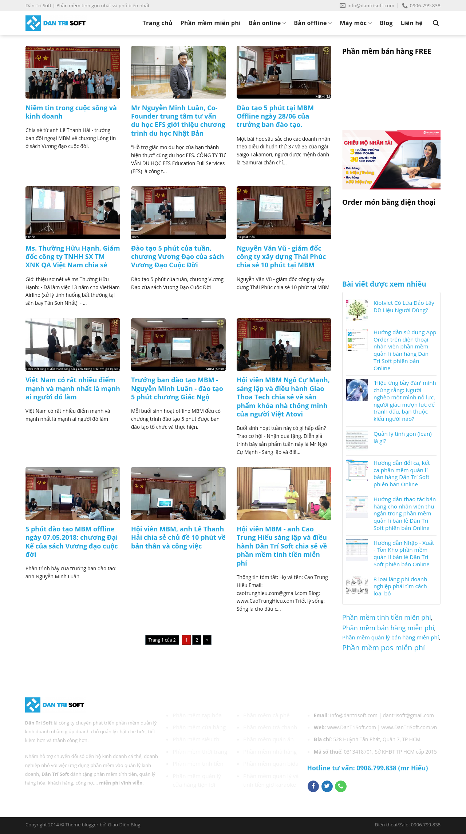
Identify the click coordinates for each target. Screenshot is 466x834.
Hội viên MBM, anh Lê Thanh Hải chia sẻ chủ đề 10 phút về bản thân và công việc (178, 537)
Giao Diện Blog (124, 824)
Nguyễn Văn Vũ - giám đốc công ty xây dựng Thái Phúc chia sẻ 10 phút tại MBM (281, 257)
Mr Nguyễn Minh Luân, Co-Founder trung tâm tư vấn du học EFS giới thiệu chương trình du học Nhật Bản (178, 120)
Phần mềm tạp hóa (197, 715)
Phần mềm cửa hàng (199, 727)
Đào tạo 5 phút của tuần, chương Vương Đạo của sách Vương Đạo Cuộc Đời (177, 257)
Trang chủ (158, 23)
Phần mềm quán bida (271, 763)
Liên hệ (412, 23)
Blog (386, 23)
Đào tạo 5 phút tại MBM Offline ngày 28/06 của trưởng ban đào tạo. (275, 116)
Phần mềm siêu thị (197, 739)
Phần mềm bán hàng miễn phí (388, 627)
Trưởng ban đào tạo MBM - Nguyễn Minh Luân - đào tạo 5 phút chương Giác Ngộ (177, 388)
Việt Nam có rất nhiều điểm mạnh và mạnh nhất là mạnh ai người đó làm (72, 388)
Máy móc (356, 23)
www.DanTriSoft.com (351, 727)
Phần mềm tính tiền (198, 763)
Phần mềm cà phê (266, 715)
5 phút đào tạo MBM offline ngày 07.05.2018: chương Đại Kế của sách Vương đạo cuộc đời (71, 542)
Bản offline (313, 23)
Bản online (267, 23)
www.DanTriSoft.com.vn (409, 727)
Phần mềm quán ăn (268, 739)
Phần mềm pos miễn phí (383, 648)
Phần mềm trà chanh (270, 727)
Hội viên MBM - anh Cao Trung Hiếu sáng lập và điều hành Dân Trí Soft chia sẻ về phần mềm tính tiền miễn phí (282, 546)
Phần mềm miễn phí (211, 23)
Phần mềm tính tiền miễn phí (386, 617)
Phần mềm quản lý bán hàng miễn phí (390, 637)
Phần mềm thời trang (200, 751)
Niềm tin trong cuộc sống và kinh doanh (71, 112)
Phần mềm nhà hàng (270, 751)
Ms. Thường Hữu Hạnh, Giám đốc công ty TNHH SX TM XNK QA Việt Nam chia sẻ (72, 257)
